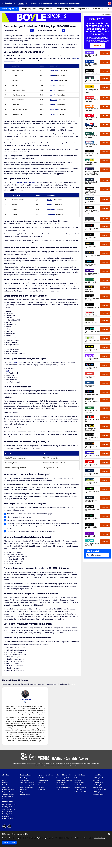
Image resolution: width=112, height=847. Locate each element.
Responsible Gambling (8, 792)
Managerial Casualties (62, 785)
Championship (24, 780)
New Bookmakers (97, 787)
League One (23, 789)
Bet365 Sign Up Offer (7, 807)
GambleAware (82, 763)
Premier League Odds (9, 9)
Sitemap (4, 799)
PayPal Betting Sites (98, 785)
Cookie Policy (5, 787)
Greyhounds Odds (43, 780)
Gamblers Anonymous (93, 763)
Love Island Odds (79, 782)
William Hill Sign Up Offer (8, 809)
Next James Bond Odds (80, 792)
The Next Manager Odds (62, 778)
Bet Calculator (74, 3)
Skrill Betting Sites (97, 792)
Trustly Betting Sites (98, 782)
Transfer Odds (98, 9)
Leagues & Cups (83, 9)
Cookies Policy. (99, 838)
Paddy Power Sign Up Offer (9, 804)
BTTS (7, 371)
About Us (4, 778)
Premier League (16, 362)
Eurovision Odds (78, 785)
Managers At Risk (61, 782)
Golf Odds (41, 787)
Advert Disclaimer (106, 14)
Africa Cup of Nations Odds (27, 782)
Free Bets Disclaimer (7, 796)
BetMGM (50, 205)
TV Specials (77, 778)
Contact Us (5, 782)
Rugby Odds (41, 789)
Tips (26, 3)
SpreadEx (53, 100)
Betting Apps (96, 780)
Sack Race (64, 3)
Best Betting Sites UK (98, 778)
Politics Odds (77, 780)
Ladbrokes (54, 80)
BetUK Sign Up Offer (7, 811)
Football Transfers (25, 794)
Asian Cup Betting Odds (26, 787)
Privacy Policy (5, 785)
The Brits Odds (78, 789)
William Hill (51, 209)
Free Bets (33, 3)
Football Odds (42, 778)
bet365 (52, 85)
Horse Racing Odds (43, 785)
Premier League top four (26, 182)
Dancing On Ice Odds (80, 787)
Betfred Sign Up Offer (7, 814)
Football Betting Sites (98, 794)
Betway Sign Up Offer (7, 818)
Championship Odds (28, 9)
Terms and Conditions (8, 794)
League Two (23, 792)
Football (21, 3)
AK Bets (53, 76)
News (40, 3)
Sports (56, 3)
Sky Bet (52, 105)
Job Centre (59, 789)
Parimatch (54, 71)
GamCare (75, 763)
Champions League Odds (65, 9)
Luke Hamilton (25, 699)
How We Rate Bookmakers (9, 789)
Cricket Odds (41, 782)
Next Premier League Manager (64, 780)
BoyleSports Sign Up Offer (8, 816)
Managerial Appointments (63, 787)
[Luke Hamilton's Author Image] (25, 694)
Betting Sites (47, 3)
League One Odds (45, 9)
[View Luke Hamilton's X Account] (25, 702)
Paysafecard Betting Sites (99, 789)
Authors (4, 780)
